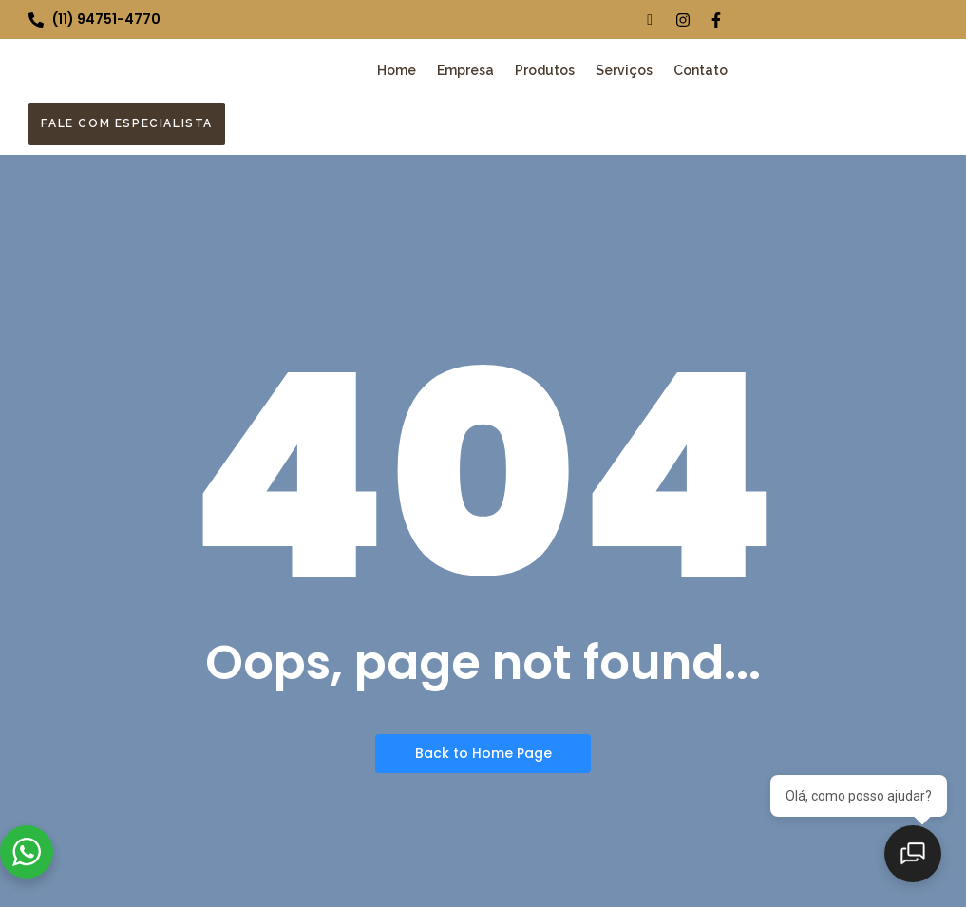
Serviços (624, 70)
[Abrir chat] (918, 859)
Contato (700, 70)
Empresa (465, 70)
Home (396, 70)
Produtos (545, 70)
